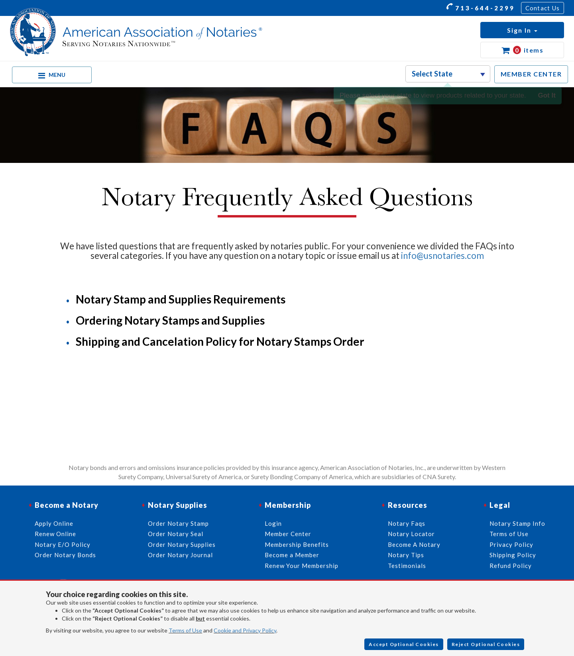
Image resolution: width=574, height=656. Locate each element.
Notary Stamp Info (517, 523)
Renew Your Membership (301, 565)
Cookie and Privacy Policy (245, 630)
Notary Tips (406, 554)
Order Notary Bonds (65, 554)
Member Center (288, 533)
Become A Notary (414, 544)
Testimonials (407, 565)
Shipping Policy (512, 554)
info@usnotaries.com (442, 255)
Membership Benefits (297, 544)
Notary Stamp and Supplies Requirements (180, 299)
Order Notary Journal (180, 554)
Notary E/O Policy (62, 544)
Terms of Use (185, 630)
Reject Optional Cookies (486, 644)
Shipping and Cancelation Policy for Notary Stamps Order (220, 341)
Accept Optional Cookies (404, 644)
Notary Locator (411, 533)
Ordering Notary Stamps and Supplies (170, 320)
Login (273, 523)
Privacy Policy (511, 544)
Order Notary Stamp (178, 523)
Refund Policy (510, 565)
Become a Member (292, 554)
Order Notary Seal (175, 533)
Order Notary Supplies (182, 544)
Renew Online (55, 533)
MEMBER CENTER (531, 74)
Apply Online (54, 523)
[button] (522, 30)
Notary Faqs (406, 523)
